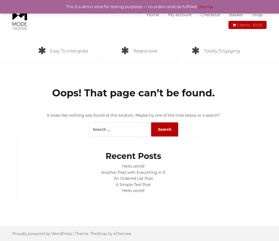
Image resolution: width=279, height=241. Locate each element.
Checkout (210, 14)
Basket (236, 14)
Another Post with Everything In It (133, 172)
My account (180, 14)
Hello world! (133, 166)
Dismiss (205, 6)
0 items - (250, 25)
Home (153, 14)
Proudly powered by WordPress (42, 233)
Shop (257, 14)
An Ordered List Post (133, 178)
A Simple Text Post (133, 184)
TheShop (98, 233)
